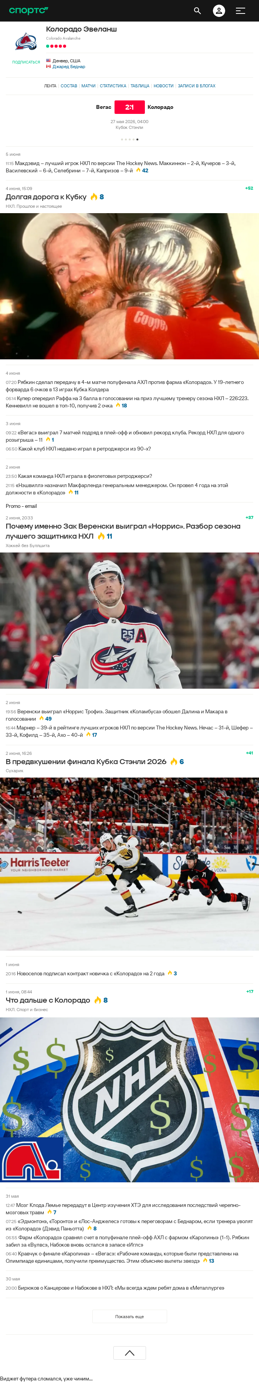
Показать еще (129, 1316)
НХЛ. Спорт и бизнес (27, 1009)
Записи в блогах (196, 85)
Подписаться (26, 62)
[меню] (240, 10)
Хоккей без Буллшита (28, 545)
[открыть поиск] (197, 11)
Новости (164, 85)
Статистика (113, 85)
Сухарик (14, 770)
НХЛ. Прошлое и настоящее (34, 206)
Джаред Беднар (69, 66)
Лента (50, 85)
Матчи (88, 85)
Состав (69, 85)
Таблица (140, 85)
